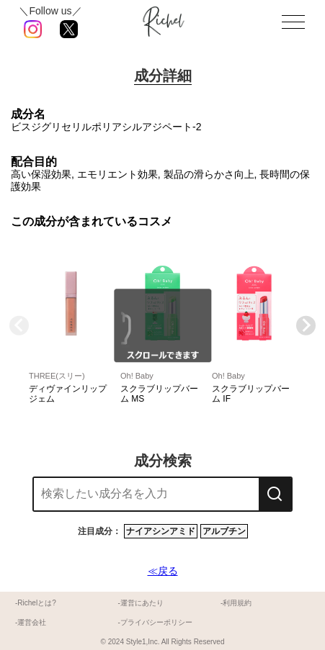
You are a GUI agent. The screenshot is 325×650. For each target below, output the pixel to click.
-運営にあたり (140, 603)
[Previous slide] (19, 325)
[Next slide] (306, 325)
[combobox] (146, 494)
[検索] (275, 494)
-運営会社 (30, 622)
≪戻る (163, 571)
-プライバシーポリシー (154, 622)
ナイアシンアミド (160, 531)
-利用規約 (236, 603)
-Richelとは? (35, 603)
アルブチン (224, 531)
